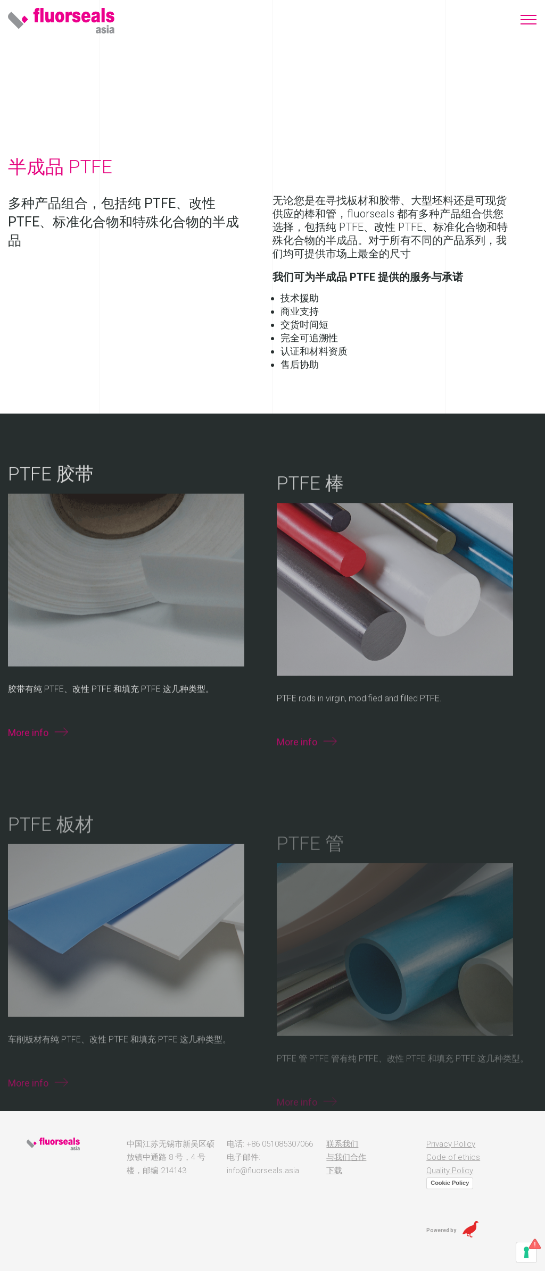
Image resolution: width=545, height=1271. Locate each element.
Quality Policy (449, 1170)
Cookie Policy (450, 1183)
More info (28, 764)
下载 (334, 1170)
